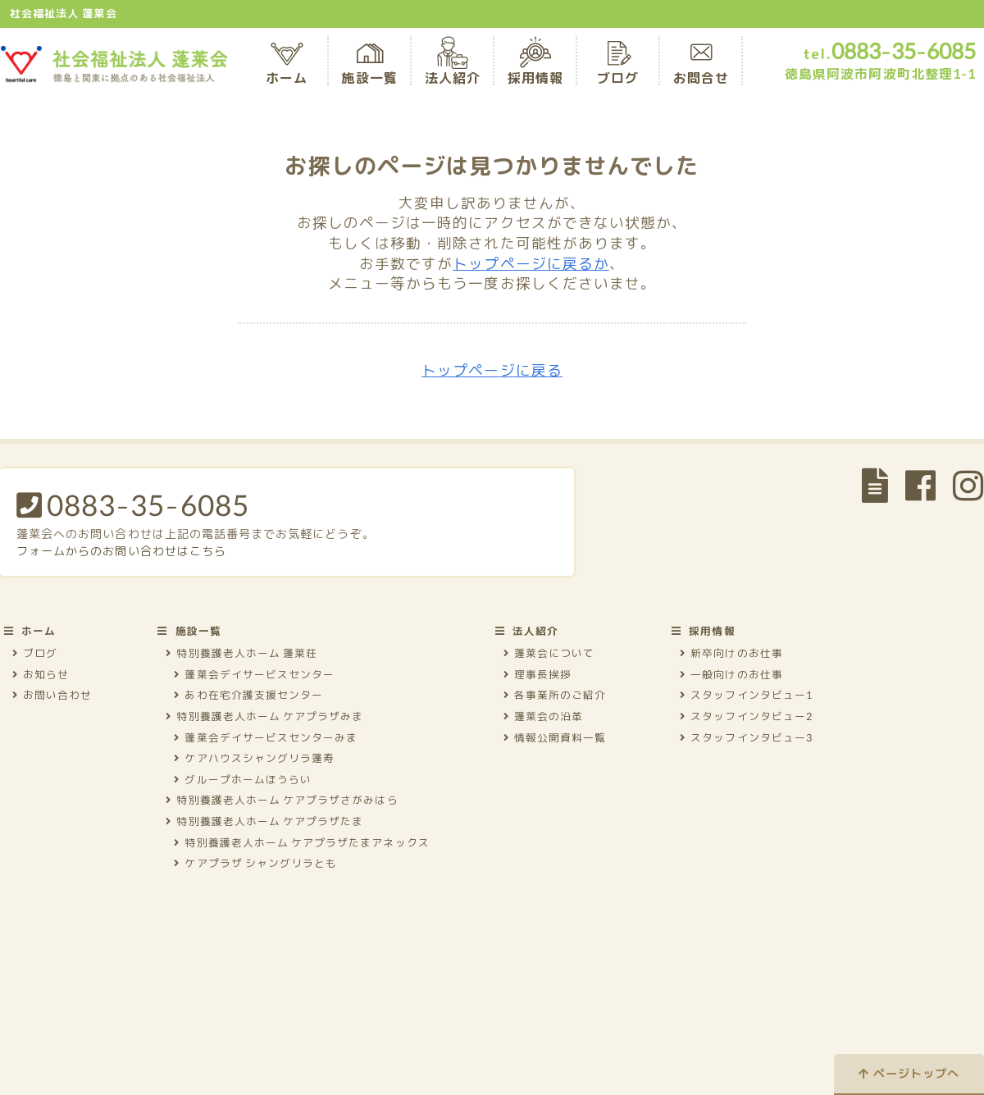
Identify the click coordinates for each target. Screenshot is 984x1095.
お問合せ (701, 66)
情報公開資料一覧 (555, 737)
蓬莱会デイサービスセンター (254, 674)
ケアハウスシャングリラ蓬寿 (254, 757)
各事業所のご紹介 (555, 694)
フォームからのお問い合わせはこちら (121, 551)
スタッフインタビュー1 (746, 694)
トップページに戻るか (531, 263)
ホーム (287, 66)
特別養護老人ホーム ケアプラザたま (264, 821)
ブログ (618, 66)
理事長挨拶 (537, 674)
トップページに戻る (492, 370)
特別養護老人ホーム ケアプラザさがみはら (282, 799)
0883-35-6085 (132, 504)
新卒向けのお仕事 (731, 652)
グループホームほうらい (243, 779)
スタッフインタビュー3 (746, 737)
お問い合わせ (52, 694)
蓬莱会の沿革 (543, 716)
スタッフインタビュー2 (746, 716)
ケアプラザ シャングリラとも (255, 862)
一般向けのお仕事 (731, 674)
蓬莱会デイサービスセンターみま (266, 737)
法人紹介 (453, 66)
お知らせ (40, 674)
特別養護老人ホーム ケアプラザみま (264, 716)
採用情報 (535, 66)
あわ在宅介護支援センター (248, 694)
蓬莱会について (548, 652)
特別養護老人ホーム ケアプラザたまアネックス (301, 842)
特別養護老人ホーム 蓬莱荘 (241, 652)
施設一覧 (369, 66)
